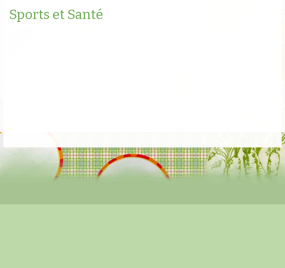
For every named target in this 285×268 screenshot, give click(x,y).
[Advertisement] (142, 80)
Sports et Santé (56, 14)
